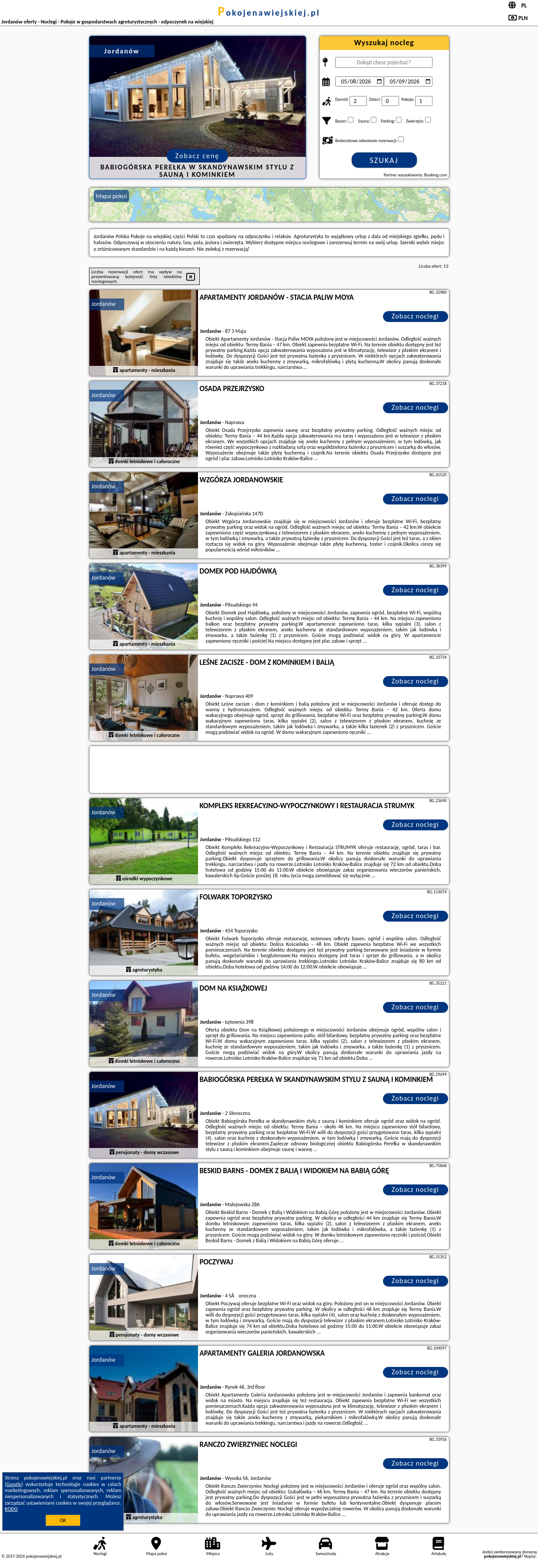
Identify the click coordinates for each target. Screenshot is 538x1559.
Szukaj (384, 160)
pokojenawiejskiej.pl (269, 12)
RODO (11, 1509)
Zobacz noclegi (415, 316)
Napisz (530, 1556)
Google (14, 1484)
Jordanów (104, 304)
